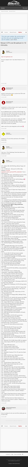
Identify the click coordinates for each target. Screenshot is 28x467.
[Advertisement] (14, 22)
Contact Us (8, 454)
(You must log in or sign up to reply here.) (14, 420)
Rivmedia (18, 463)
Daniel (7, 51)
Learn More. (13, 39)
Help (12, 454)
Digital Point (19, 459)
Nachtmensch (9, 88)
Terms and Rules (17, 454)
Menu (3, 8)
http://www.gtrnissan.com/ (6, 56)
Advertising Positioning (11, 459)
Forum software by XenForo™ (14, 460)
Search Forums (4, 11)
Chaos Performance (11, 407)
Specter (8, 133)
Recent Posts (12, 11)
